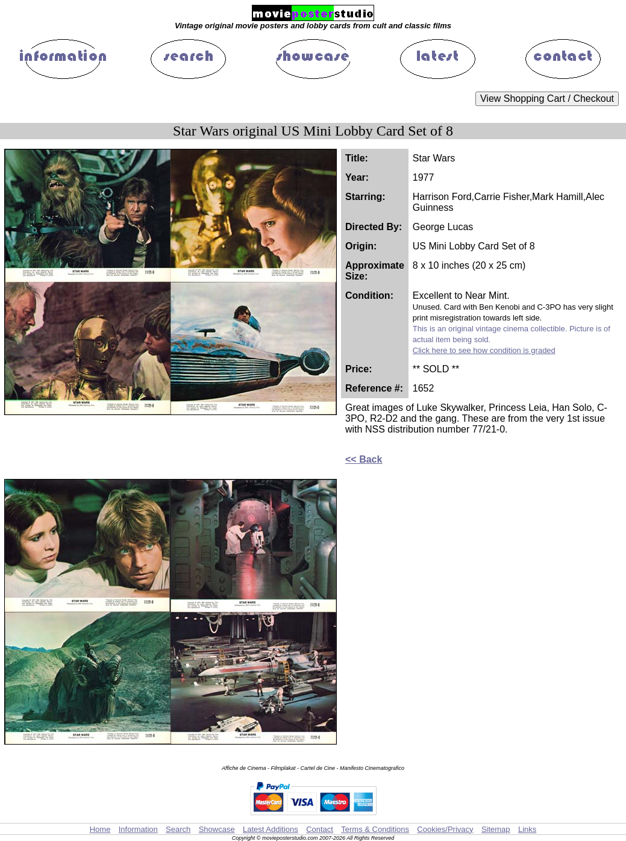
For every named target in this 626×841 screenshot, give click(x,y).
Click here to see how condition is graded (484, 350)
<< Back (363, 459)
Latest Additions (270, 829)
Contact (319, 829)
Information (138, 829)
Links (527, 829)
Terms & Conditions (375, 829)
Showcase (217, 829)
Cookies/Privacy (445, 829)
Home (100, 829)
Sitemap (495, 829)
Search (178, 829)
